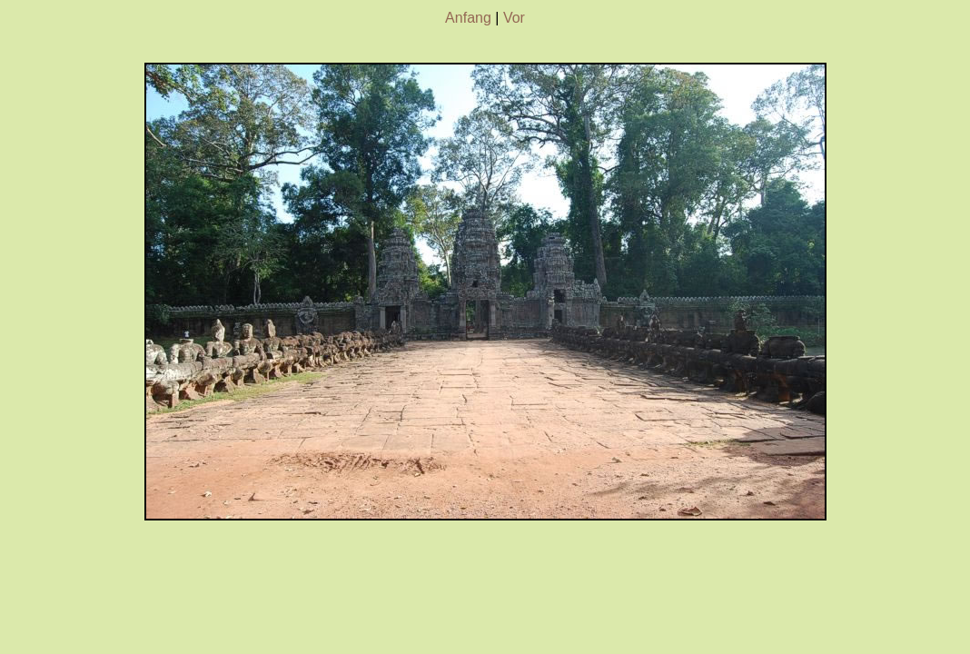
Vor (514, 17)
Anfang (468, 17)
